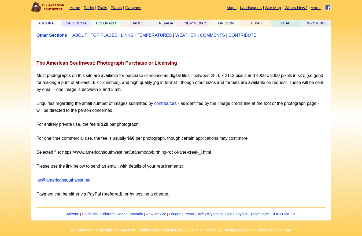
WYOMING (316, 23)
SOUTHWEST (283, 214)
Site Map (273, 7)
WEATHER (186, 35)
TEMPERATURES (154, 35)
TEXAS (256, 23)
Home (74, 7)
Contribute (213, 230)
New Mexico (156, 214)
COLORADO (106, 23)
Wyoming (215, 214)
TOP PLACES (104, 35)
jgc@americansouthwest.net (63, 180)
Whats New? (296, 7)
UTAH (285, 23)
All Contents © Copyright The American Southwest (113, 230)
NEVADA (166, 23)
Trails (102, 7)
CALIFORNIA (76, 23)
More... (316, 8)
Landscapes (251, 7)
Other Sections (51, 35)
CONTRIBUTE (242, 35)
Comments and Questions (179, 230)
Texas (189, 214)
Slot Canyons (236, 214)
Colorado (108, 214)
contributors (165, 103)
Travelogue (259, 214)
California (90, 214)
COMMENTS (212, 35)
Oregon (175, 214)
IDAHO (136, 23)
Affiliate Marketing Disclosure (249, 230)
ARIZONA (46, 23)
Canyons (133, 7)
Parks (89, 7)
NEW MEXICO (195, 23)
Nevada (136, 214)
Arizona (73, 214)
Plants (116, 7)
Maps (232, 7)
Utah (201, 214)
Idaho (123, 214)
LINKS (127, 35)
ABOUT (79, 35)
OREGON (226, 23)
